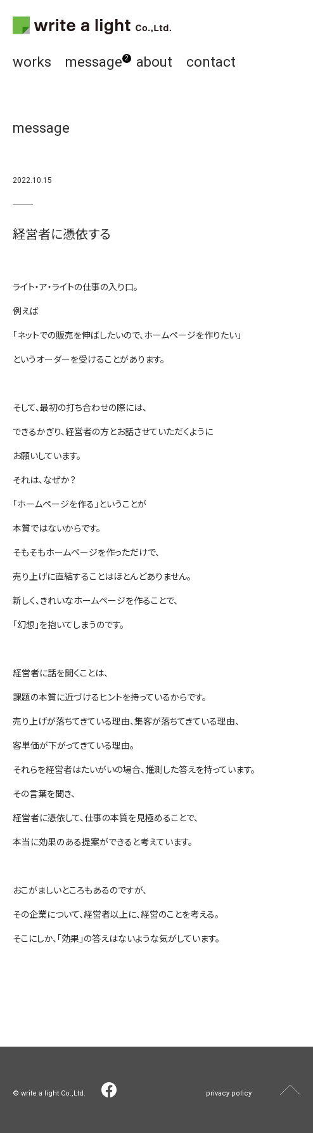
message (93, 62)
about (154, 62)
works (32, 62)
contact (211, 62)
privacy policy (229, 1093)
